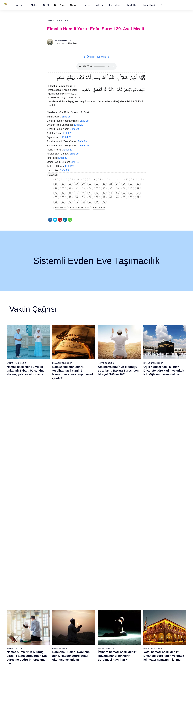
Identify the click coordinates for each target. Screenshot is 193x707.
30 (63, 188)
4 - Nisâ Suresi (21, 611)
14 (134, 179)
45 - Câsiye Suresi (79, 625)
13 (127, 179)
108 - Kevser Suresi (162, 653)
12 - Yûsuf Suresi (22, 648)
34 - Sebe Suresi (50, 662)
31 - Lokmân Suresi (51, 648)
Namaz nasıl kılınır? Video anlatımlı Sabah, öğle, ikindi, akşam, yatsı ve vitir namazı (26, 370)
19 (76, 184)
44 (70, 193)
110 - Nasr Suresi (161, 662)
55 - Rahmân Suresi (79, 672)
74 (97, 202)
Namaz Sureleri (106, 363)
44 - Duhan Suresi (78, 620)
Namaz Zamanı (169, 702)
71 (76, 202)
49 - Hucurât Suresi (79, 644)
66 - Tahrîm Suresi (106, 634)
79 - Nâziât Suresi (134, 606)
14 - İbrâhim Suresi (23, 658)
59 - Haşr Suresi (106, 602)
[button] (20, 5)
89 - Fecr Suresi (133, 653)
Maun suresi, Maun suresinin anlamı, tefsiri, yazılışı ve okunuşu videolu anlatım (118, 498)
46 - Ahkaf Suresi (78, 630)
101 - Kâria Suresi (162, 620)
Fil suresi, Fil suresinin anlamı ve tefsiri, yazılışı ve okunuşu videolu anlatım (73, 498)
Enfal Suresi (99, 207)
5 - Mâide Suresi (22, 616)
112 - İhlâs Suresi (161, 672)
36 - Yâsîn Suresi (50, 672)
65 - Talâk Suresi (106, 630)
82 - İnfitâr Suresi (133, 620)
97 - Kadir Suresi (161, 602)
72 (83, 202)
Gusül (46, 5)
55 (56, 197)
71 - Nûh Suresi (105, 658)
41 (138, 188)
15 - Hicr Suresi (22, 662)
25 (117, 184)
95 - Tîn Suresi (132, 681)
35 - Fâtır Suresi (50, 667)
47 (90, 193)
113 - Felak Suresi (162, 676)
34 (90, 188)
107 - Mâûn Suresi (162, 648)
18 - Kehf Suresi (22, 676)
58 (76, 197)
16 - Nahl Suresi (22, 667)
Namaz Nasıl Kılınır (17, 363)
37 (111, 188)
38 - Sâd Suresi (49, 681)
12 (120, 179)
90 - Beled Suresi (133, 658)
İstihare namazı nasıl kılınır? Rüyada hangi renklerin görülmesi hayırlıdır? (117, 434)
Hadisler (86, 5)
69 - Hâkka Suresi (106, 648)
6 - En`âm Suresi (22, 620)
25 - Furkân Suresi (51, 620)
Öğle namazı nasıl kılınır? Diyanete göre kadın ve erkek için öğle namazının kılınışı (163, 370)
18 (70, 184)
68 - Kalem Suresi (106, 644)
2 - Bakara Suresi (22, 602)
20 (83, 184)
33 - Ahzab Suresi (50, 658)
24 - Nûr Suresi (49, 616)
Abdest (34, 5)
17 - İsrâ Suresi (21, 672)
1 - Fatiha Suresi (22, 597)
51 (117, 193)
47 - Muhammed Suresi (81, 634)
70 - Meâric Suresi (106, 653)
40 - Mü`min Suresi (79, 602)
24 (111, 184)
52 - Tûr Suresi (77, 658)
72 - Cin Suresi (105, 662)
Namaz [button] (73, 5)
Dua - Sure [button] (59, 5)
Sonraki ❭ (103, 56)
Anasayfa (20, 5)
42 (56, 193)
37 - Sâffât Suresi (50, 676)
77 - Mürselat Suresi (134, 597)
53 (131, 193)
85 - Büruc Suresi (133, 634)
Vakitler (99, 5)
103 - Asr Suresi (161, 630)
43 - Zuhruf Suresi (78, 616)
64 (117, 197)
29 (56, 188)
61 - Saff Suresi (105, 611)
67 (138, 197)
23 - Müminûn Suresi (52, 611)
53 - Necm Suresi (78, 662)
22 (97, 184)
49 (104, 193)
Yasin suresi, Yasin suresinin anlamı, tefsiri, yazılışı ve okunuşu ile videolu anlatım (163, 498)
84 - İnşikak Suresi (134, 630)
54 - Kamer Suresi (78, 667)
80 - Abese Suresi (134, 611)
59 (83, 197)
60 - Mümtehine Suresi (108, 606)
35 (97, 188)
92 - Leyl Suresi (133, 667)
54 (138, 193)
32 (76, 188)
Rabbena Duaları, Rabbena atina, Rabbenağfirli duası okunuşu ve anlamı (71, 434)
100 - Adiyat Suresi (162, 616)
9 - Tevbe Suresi (22, 634)
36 (104, 188)
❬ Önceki (89, 56)
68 (56, 202)
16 (56, 184)
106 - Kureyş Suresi (162, 644)
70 (70, 202)
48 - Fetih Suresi (78, 639)
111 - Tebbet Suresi (162, 667)
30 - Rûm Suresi (50, 644)
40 (131, 188)
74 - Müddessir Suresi (108, 672)
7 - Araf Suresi (21, 625)
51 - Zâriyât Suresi (79, 653)
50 (111, 193)
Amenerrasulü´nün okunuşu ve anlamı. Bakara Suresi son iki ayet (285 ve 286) (118, 370)
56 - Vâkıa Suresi (78, 676)
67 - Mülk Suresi (106, 639)
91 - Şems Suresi (133, 662)
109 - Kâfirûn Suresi (162, 658)
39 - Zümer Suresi (78, 597)
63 (111, 197)
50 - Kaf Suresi (77, 648)
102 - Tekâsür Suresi (163, 625)
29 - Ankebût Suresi (51, 639)
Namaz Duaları (60, 427)
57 (70, 197)
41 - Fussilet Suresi (79, 606)
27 (131, 184)
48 (97, 193)
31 (70, 188)
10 (106, 179)
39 (124, 188)
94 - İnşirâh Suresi (134, 676)
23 (104, 184)
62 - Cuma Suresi (106, 616)
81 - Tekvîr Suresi (133, 616)
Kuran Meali (114, 5)
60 (90, 197)
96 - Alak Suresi (161, 597)
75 (104, 202)
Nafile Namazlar (106, 427)
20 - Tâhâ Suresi (50, 597)
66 (131, 197)
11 (113, 179)
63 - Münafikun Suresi (108, 620)
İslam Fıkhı (130, 5)
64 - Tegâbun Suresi (107, 625)
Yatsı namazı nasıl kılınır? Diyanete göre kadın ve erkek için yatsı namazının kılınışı (163, 434)
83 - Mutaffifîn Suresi (135, 625)
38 (117, 188)
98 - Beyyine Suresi (162, 606)
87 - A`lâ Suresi (133, 644)
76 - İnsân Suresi (106, 681)
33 (83, 188)
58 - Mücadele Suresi (108, 597)
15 (141, 179)
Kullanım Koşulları (123, 702)
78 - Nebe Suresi (133, 602)
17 (63, 184)
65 (124, 197)
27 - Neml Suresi (50, 630)
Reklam (136, 702)
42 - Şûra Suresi (78, 611)
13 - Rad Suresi (22, 653)
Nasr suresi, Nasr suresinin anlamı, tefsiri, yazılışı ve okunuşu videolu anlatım (26, 498)
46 (83, 193)
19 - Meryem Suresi (23, 681)
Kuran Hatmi (149, 5)
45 (76, 193)
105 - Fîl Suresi (160, 639)
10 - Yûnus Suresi (23, 639)
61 (97, 197)
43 (63, 193)
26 (124, 184)
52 (124, 193)
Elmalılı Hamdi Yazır (57, 21)
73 (90, 202)
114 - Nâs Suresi (161, 681)
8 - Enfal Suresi (21, 630)
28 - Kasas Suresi (50, 634)
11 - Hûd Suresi (22, 644)
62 (104, 197)
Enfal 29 (66, 116)
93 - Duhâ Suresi (133, 672)
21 (90, 184)
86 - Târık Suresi (133, 639)
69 (63, 202)
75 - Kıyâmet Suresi (107, 676)
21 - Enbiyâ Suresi (51, 602)
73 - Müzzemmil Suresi (108, 667)
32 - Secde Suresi (50, 653)
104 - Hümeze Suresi (163, 634)
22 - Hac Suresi (49, 606)
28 (138, 184)
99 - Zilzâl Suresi (161, 611)
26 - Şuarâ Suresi (50, 625)
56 (63, 197)
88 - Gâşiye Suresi (134, 648)
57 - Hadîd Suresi (78, 681)
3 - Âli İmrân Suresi (23, 606)
